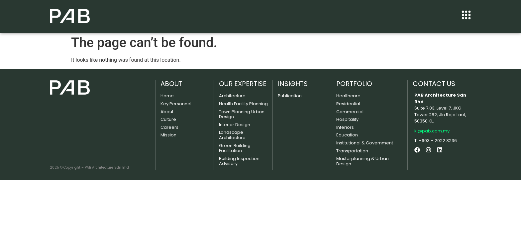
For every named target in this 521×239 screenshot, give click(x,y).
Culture (168, 119)
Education (347, 135)
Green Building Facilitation (235, 148)
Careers (169, 127)
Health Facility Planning (243, 104)
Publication (290, 96)
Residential (348, 104)
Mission (168, 135)
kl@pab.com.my (432, 131)
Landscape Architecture (232, 135)
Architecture (232, 96)
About (166, 112)
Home (167, 96)
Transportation (352, 151)
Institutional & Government (364, 143)
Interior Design (234, 124)
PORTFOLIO (354, 83)
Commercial (350, 112)
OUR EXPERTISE (242, 83)
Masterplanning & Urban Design (362, 161)
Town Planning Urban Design (241, 114)
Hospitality (347, 119)
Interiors (345, 127)
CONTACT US (434, 83)
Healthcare (348, 96)
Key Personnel (175, 104)
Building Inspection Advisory (239, 161)
